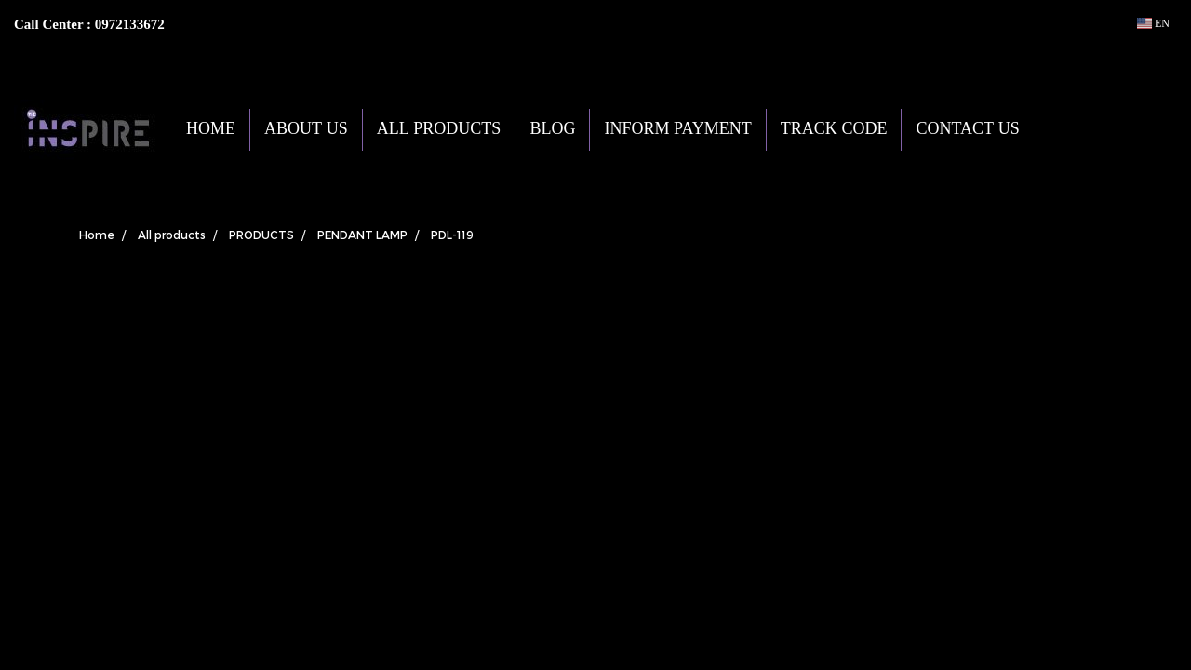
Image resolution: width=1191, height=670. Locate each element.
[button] (1061, 129)
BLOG (552, 129)
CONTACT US (967, 129)
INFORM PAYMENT (677, 129)
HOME (210, 129)
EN (1153, 23)
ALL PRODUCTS (439, 129)
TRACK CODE (834, 129)
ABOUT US (306, 129)
